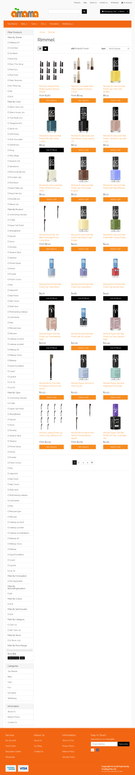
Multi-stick (14, 306)
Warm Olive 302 (16, 107)
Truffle (12, 220)
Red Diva (13, 59)
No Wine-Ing (15, 86)
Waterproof (14, 43)
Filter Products (15, 32)
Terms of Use (68, 740)
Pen (11, 285)
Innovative (54, 24)
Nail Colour (14, 301)
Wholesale (114, 3)
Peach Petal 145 (16, 188)
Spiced (13, 236)
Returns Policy (14, 717)
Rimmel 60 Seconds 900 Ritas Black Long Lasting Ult (82, 138)
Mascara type (15, 328)
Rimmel (51, 32)
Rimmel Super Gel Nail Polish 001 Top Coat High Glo (114, 435)
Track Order (11, 746)
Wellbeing (67, 24)
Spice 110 (14, 129)
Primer (12, 269)
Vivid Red (14, 48)
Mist (11, 323)
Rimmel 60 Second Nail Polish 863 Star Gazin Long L (50, 138)
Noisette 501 (15, 199)
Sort (103, 49)
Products (77, 3)
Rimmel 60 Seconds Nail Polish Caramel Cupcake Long (114, 138)
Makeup (13, 360)
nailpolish (14, 290)
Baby (24, 24)
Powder (13, 274)
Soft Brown (14, 145)
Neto (120, 771)
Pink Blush (14, 183)
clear (22, 658)
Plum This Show (16, 64)
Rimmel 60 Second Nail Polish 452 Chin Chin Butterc (114, 89)
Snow (12, 242)
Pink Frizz (14, 70)
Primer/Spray (15, 263)
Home (42, 32)
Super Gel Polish (17, 225)
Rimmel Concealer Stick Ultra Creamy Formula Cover (82, 89)
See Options (51, 100)
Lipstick (13, 377)
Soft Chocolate (16, 139)
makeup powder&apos (19, 533)
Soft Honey (14, 134)
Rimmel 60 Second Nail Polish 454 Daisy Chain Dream (82, 237)
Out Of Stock (51, 150)
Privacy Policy (68, 746)
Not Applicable (16, 581)
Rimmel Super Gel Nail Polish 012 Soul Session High (114, 336)
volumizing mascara (18, 215)
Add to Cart (115, 100)
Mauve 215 (14, 204)
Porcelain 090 (15, 177)
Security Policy (68, 757)
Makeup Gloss (16, 355)
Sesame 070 (15, 161)
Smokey (13, 247)
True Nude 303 (16, 118)
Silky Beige (14, 156)
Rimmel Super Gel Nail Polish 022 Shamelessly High (50, 336)
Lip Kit (12, 387)
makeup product (17, 339)
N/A (11, 97)
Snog (12, 150)
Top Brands (12, 24)
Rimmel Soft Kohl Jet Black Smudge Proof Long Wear (49, 237)
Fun (43, 24)
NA (11, 91)
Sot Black (14, 53)
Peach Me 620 (16, 193)
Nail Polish (14, 296)
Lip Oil (12, 382)
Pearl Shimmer (16, 80)
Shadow (13, 258)
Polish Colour (15, 279)
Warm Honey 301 (17, 112)
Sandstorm (14, 166)
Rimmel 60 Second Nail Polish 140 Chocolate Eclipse (82, 188)
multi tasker (14, 317)
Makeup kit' (14, 350)
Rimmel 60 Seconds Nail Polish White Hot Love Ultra (50, 188)
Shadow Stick (15, 252)
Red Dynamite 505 (17, 172)
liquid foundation (17, 366)
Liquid (12, 371)
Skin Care (15, 630)
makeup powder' (17, 344)
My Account (11, 740)
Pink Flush (14, 75)
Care (34, 24)
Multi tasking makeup (19, 312)
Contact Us (104, 3)
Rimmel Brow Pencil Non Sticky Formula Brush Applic (82, 435)
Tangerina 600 (16, 123)
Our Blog (38, 746)
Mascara (13, 333)
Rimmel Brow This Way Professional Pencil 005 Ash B (50, 386)
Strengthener (15, 231)
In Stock (15, 640)
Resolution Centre (13, 751)
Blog (85, 3)
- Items (113, 11)
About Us (93, 3)
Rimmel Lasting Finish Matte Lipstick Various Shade (49, 89)
